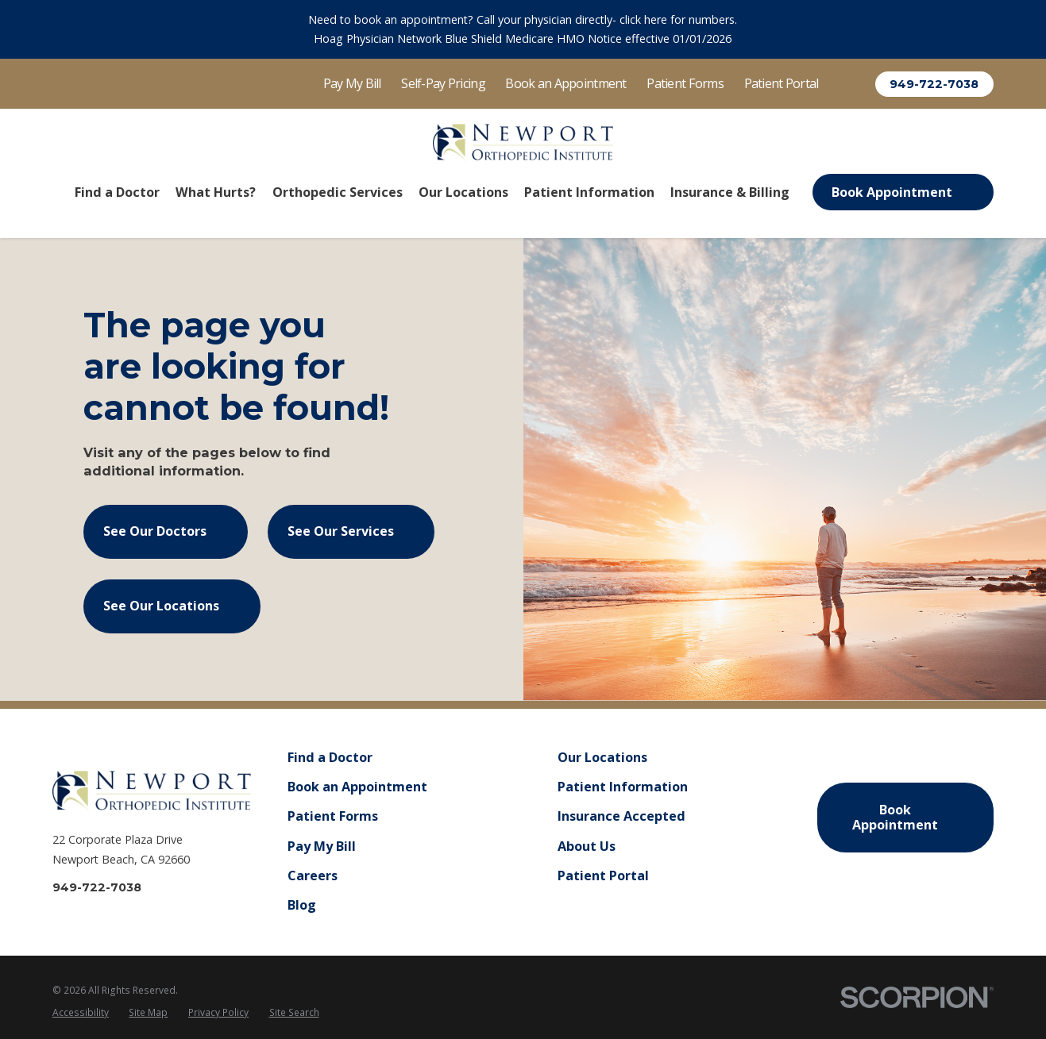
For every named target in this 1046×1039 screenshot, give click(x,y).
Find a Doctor (330, 757)
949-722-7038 (934, 84)
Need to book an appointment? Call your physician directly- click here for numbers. (522, 19)
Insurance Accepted (621, 816)
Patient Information (623, 786)
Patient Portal (781, 83)
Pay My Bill (352, 83)
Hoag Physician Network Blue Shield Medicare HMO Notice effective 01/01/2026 (522, 38)
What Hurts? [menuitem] (216, 192)
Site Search (294, 1012)
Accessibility (80, 1012)
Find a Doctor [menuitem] (117, 192)
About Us (587, 846)
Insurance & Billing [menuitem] (729, 192)
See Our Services (351, 531)
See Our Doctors (165, 531)
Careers (313, 875)
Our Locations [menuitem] (463, 192)
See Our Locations (172, 605)
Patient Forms (685, 83)
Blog (302, 905)
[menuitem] (80, 1013)
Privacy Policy (218, 1012)
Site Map (148, 1012)
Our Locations (602, 757)
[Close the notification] (1026, 29)
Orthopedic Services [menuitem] (337, 192)
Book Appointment (903, 192)
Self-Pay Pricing (443, 83)
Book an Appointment (565, 83)
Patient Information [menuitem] (589, 192)
